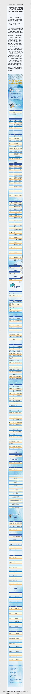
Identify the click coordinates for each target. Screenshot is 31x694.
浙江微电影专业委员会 (12, 4)
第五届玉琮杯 (19, 4)
